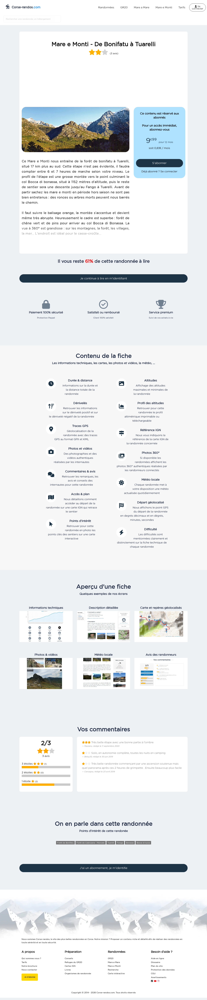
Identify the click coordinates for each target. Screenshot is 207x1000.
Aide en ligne (157, 958)
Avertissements (158, 977)
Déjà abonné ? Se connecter (159, 171)
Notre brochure (29, 966)
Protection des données (163, 970)
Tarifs (181, 7)
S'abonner (159, 163)
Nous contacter (29, 970)
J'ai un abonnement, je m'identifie (103, 868)
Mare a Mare (141, 7)
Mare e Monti (164, 7)
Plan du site (157, 966)
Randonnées (106, 7)
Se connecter (197, 7)
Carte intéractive (116, 973)
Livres (68, 970)
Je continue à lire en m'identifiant (103, 278)
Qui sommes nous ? (31, 958)
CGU (153, 973)
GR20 (124, 7)
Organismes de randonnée (78, 973)
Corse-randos (23, 6)
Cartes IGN (70, 966)
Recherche (113, 970)
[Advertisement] (103, 85)
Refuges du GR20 (73, 962)
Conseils (69, 958)
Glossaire (155, 962)
